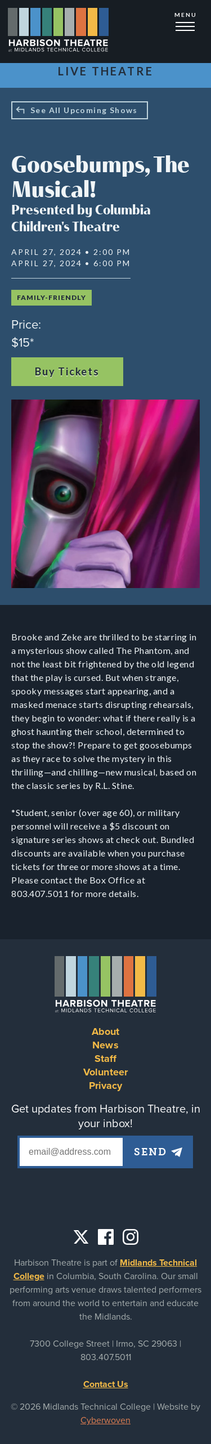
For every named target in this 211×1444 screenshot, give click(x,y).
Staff (106, 1058)
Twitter (81, 1237)
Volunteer (105, 1072)
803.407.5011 (105, 1357)
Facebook (105, 1237)
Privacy (106, 1085)
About (106, 1031)
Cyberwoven (105, 1420)
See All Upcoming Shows (84, 110)
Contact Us (105, 1384)
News (105, 1045)
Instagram (130, 1237)
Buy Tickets (67, 371)
